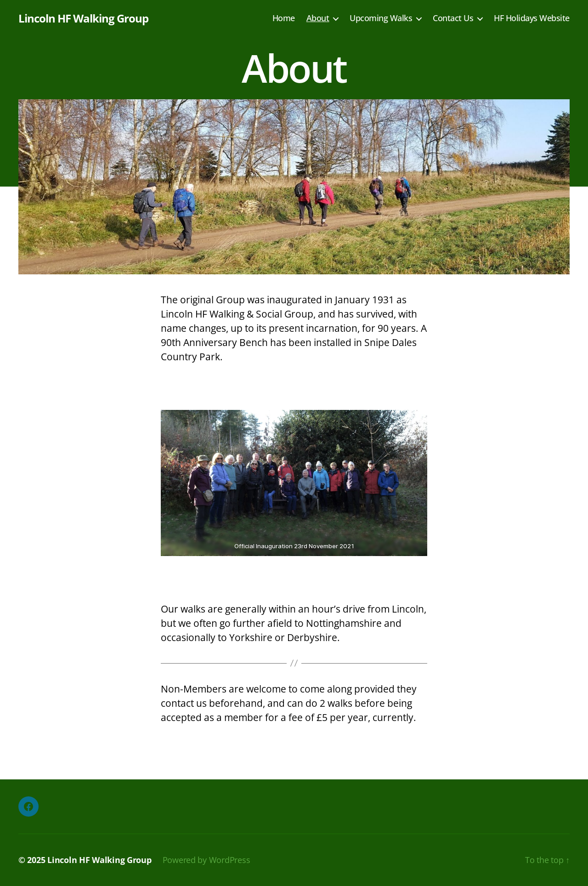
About (317, 18)
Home (283, 18)
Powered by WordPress (206, 859)
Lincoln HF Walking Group (83, 18)
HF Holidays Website (532, 18)
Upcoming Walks (381, 18)
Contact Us (453, 18)
